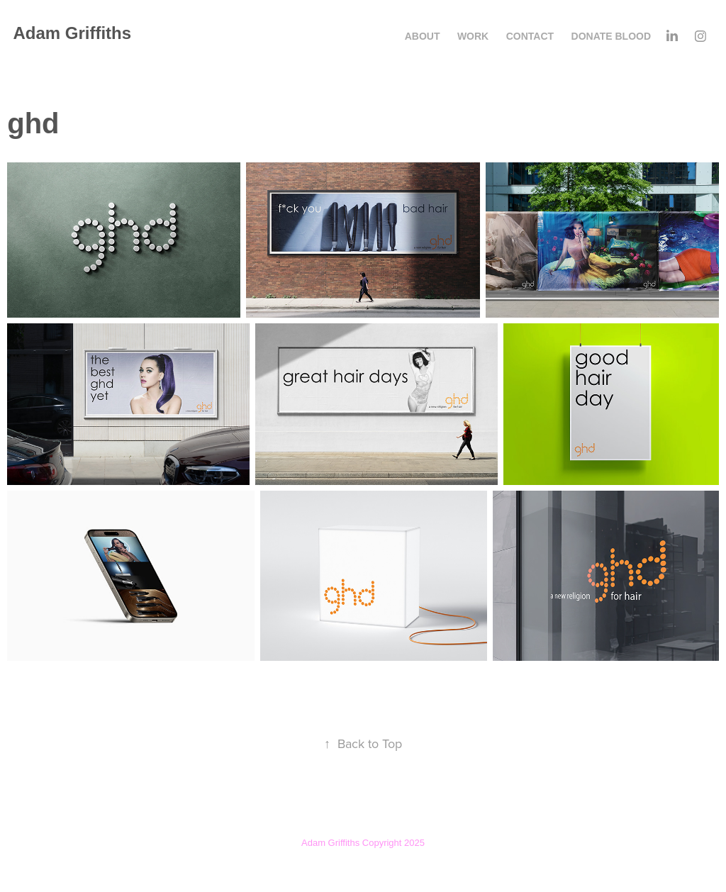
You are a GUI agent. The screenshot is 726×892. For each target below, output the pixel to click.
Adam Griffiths (72, 33)
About (422, 36)
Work (472, 36)
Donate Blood (611, 36)
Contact (530, 36)
